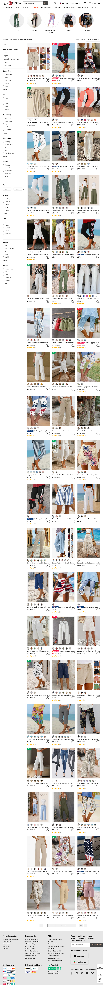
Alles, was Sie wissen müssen (55, 940)
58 (81, 925)
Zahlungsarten (30, 958)
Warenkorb (100, 967)
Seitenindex (6, 946)
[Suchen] (33, 3)
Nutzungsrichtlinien (54, 956)
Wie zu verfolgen (30, 944)
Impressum (6, 944)
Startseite (6, 40)
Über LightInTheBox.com (11, 939)
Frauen (25, 7)
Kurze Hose (7, 66)
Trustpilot (53, 965)
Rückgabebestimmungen (56, 953)
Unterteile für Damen (25, 40)
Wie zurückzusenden (32, 941)
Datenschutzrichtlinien (55, 951)
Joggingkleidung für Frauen (12, 59)
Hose (5, 52)
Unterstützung (100, 981)
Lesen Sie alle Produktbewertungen (32, 950)
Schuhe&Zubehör (69, 7)
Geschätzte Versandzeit (33, 953)
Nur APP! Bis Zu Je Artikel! (55, 3)
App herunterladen (100, 975)
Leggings (6, 55)
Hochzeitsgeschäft (46, 7)
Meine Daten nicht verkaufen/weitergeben (55, 959)
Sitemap (5, 948)
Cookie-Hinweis (53, 944)
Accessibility (7, 941)
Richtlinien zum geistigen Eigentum (56, 947)
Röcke (6, 62)
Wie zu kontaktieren (31, 939)
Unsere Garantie (30, 956)
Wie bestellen (29, 946)
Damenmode (14, 40)
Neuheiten (58, 7)
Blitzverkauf (34, 7)
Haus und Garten (83, 7)
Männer (18, 7)
